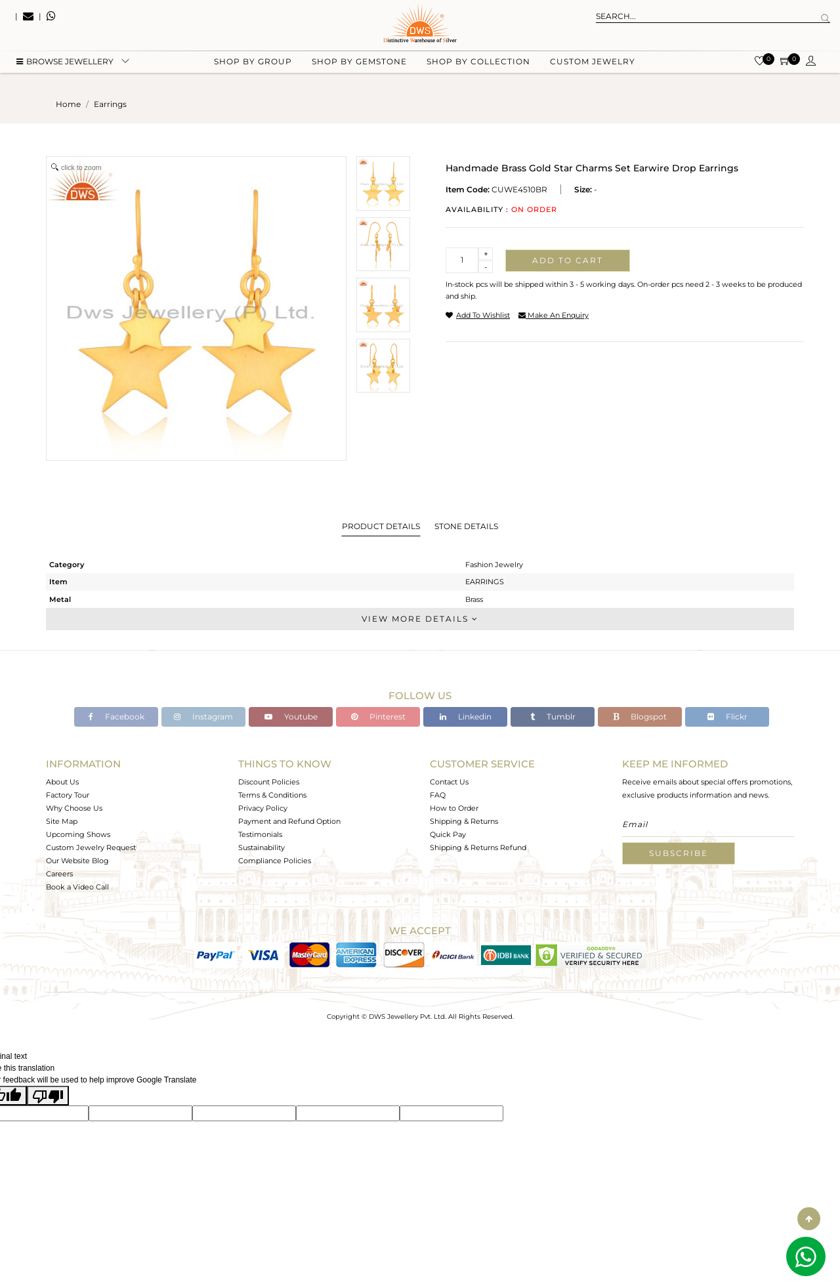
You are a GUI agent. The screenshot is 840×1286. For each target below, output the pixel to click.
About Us (62, 781)
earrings (110, 104)
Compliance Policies (274, 860)
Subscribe (678, 853)
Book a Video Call (77, 886)
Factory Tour (67, 795)
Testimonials (260, 834)
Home (68, 104)
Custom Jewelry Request (91, 847)
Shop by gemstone (359, 66)
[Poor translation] (48, 1095)
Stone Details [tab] (466, 526)
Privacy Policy (262, 808)
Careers (59, 873)
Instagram (203, 716)
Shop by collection (478, 66)
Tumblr (553, 716)
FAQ (438, 795)
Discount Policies (268, 781)
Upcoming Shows (78, 834)
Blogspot (640, 716)
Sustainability (261, 847)
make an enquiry (553, 315)
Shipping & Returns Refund (478, 847)
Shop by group (253, 66)
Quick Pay (448, 834)
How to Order (454, 808)
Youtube (291, 716)
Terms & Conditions (272, 795)
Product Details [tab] (381, 526)
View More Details (420, 619)
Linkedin (466, 716)
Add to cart (567, 260)
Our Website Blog (77, 860)
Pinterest (378, 716)
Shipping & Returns (464, 821)
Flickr (727, 716)
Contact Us (449, 781)
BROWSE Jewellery (65, 66)
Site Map (61, 821)
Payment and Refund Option (289, 821)
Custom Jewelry (592, 66)
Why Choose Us (74, 808)
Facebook (116, 716)
